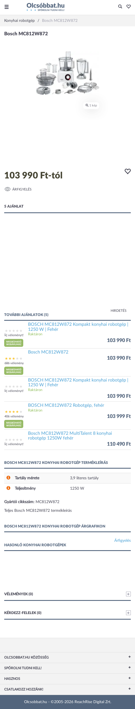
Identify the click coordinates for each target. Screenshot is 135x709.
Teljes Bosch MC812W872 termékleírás (38, 511)
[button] (127, 7)
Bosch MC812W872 (48, 352)
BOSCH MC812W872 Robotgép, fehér (66, 405)
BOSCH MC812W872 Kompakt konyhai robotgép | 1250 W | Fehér (78, 327)
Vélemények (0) (67, 594)
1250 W (77, 489)
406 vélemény (14, 416)
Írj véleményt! (14, 335)
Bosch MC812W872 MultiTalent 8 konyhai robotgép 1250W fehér (70, 436)
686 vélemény (14, 363)
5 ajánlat (14, 206)
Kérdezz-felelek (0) (67, 612)
